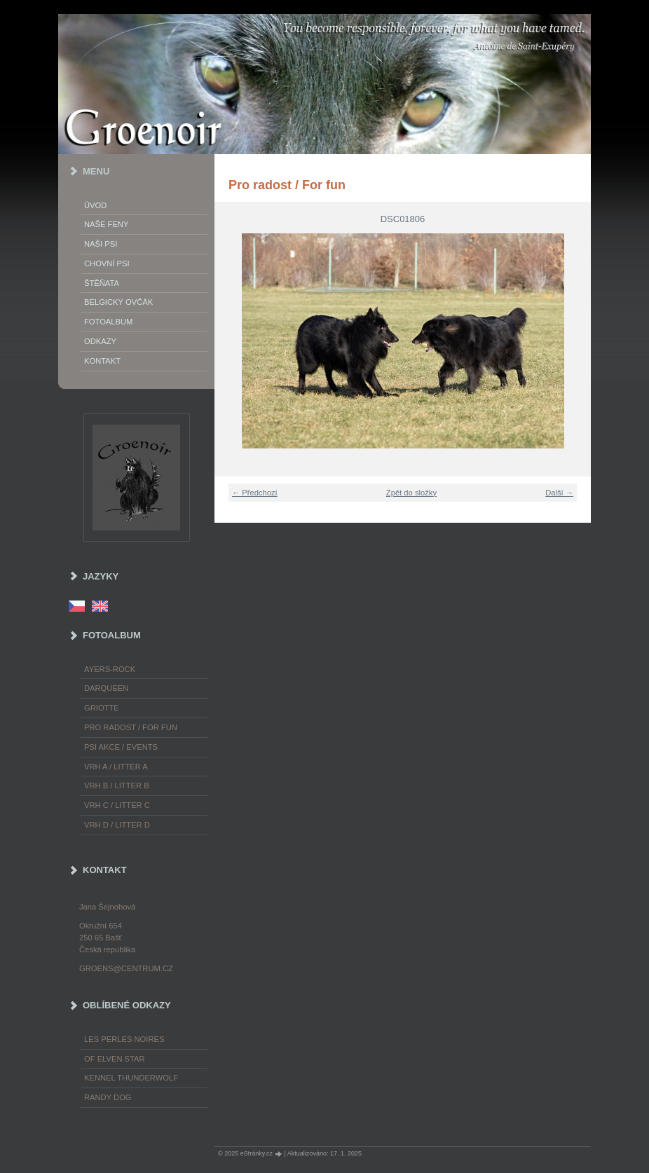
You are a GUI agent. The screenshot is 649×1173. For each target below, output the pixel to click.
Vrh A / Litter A (116, 766)
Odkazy (100, 341)
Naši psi (100, 244)
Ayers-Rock (109, 669)
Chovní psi (107, 263)
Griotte (101, 708)
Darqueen (106, 688)
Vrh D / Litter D (117, 825)
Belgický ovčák (118, 302)
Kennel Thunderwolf (131, 1077)
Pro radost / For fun (130, 727)
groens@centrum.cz (126, 968)
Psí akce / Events (121, 747)
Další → (559, 492)
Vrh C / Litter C (117, 805)
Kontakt (102, 361)
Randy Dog (108, 1097)
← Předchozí (255, 492)
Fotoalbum (108, 321)
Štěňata (101, 283)
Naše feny (106, 224)
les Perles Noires (124, 1039)
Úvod (95, 205)
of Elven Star (114, 1059)
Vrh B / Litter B (116, 785)
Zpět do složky (411, 492)
